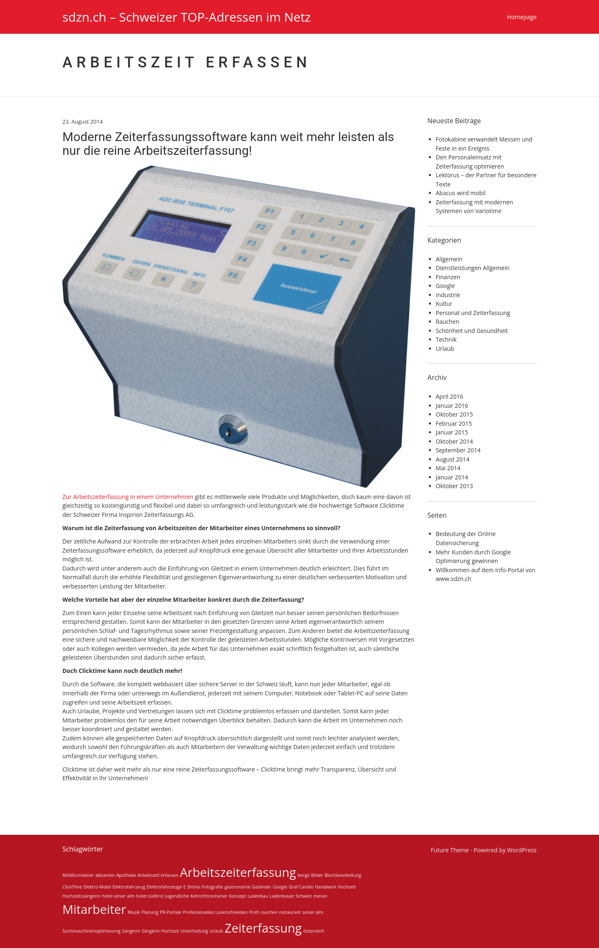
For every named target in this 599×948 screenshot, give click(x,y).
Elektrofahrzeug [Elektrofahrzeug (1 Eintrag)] (129, 887)
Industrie (448, 295)
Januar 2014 (452, 477)
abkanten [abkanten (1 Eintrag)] (105, 875)
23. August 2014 (82, 121)
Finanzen (448, 277)
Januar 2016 (452, 405)
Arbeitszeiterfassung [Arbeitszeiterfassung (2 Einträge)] (238, 872)
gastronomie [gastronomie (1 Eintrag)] (238, 887)
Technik (446, 339)
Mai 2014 (448, 468)
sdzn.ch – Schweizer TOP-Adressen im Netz (186, 16)
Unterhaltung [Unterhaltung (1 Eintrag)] (194, 931)
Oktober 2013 (454, 486)
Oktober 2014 (454, 441)
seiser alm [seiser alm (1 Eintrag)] (312, 912)
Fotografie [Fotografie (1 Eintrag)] (212, 887)
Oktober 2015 (454, 414)
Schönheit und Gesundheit (472, 331)
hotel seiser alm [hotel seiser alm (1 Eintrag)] (118, 896)
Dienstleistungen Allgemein (473, 268)
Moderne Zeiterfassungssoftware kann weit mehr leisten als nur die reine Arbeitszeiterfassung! (228, 143)
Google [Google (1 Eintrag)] (280, 887)
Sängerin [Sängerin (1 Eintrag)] (131, 931)
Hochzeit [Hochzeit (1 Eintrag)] (347, 887)
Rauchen (448, 321)
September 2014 (458, 450)
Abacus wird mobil (461, 193)
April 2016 (449, 396)
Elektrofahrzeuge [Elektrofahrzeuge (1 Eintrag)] (164, 887)
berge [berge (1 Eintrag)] (303, 875)
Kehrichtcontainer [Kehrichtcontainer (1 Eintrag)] (209, 896)
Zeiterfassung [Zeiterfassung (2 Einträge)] (263, 928)
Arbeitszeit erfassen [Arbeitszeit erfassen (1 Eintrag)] (158, 875)
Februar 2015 (454, 423)
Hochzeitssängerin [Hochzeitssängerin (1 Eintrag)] (81, 896)
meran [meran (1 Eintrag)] (320, 896)
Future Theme (450, 850)
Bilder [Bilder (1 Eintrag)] (317, 875)
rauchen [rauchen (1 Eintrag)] (268, 912)
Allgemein (449, 259)
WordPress (522, 850)
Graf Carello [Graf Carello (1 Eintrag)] (301, 887)
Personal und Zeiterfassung (473, 313)
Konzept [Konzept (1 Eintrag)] (237, 896)
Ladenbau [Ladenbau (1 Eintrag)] (258, 896)
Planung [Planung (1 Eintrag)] (149, 912)
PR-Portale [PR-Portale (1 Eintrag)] (170, 912)
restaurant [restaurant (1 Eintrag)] (290, 912)
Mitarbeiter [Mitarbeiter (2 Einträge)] (94, 909)
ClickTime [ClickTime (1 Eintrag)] (72, 887)
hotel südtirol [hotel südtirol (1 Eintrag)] (149, 896)
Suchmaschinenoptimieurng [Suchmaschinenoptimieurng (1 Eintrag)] (91, 931)
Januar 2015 (452, 432)
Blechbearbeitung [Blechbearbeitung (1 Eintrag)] (342, 875)
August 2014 (453, 459)
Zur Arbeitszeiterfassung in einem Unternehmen (127, 497)
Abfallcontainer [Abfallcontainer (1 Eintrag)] (78, 875)
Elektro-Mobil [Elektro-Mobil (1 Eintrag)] (97, 887)
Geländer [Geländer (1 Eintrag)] (261, 887)
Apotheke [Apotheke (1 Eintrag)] (126, 875)
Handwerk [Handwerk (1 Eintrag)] (325, 887)
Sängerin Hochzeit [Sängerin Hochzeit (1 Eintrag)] (160, 931)
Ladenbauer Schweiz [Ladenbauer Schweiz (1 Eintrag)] (291, 896)
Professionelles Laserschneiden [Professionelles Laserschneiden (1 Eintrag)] (215, 912)
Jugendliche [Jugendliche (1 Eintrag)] (177, 896)
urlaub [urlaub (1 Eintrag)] (216, 931)
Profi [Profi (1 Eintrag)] (254, 912)
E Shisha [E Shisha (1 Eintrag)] (191, 887)
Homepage (522, 17)
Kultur (444, 304)
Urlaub (445, 348)
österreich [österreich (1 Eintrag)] (313, 931)
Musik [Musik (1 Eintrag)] (134, 912)
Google (445, 286)
